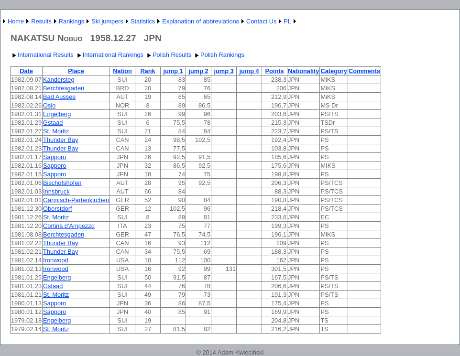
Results (41, 21)
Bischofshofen (62, 182)
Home (16, 21)
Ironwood (55, 260)
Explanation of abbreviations (200, 21)
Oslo (49, 105)
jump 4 (249, 71)
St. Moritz (56, 131)
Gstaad (53, 122)
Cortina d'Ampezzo (69, 225)
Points (274, 71)
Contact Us (261, 21)
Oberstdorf (57, 208)
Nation (122, 71)
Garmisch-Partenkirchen (76, 200)
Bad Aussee (59, 96)
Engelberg (57, 114)
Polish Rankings (218, 54)
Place (76, 71)
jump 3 (223, 71)
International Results (42, 54)
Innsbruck (56, 191)
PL (287, 21)
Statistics (143, 21)
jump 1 (173, 71)
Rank (147, 71)
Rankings (71, 21)
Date (26, 71)
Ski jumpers (107, 21)
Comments (364, 71)
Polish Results (168, 54)
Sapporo (54, 157)
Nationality (303, 71)
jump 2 (198, 71)
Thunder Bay (60, 139)
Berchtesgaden (63, 88)
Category (333, 71)
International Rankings (109, 54)
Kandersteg (58, 79)
